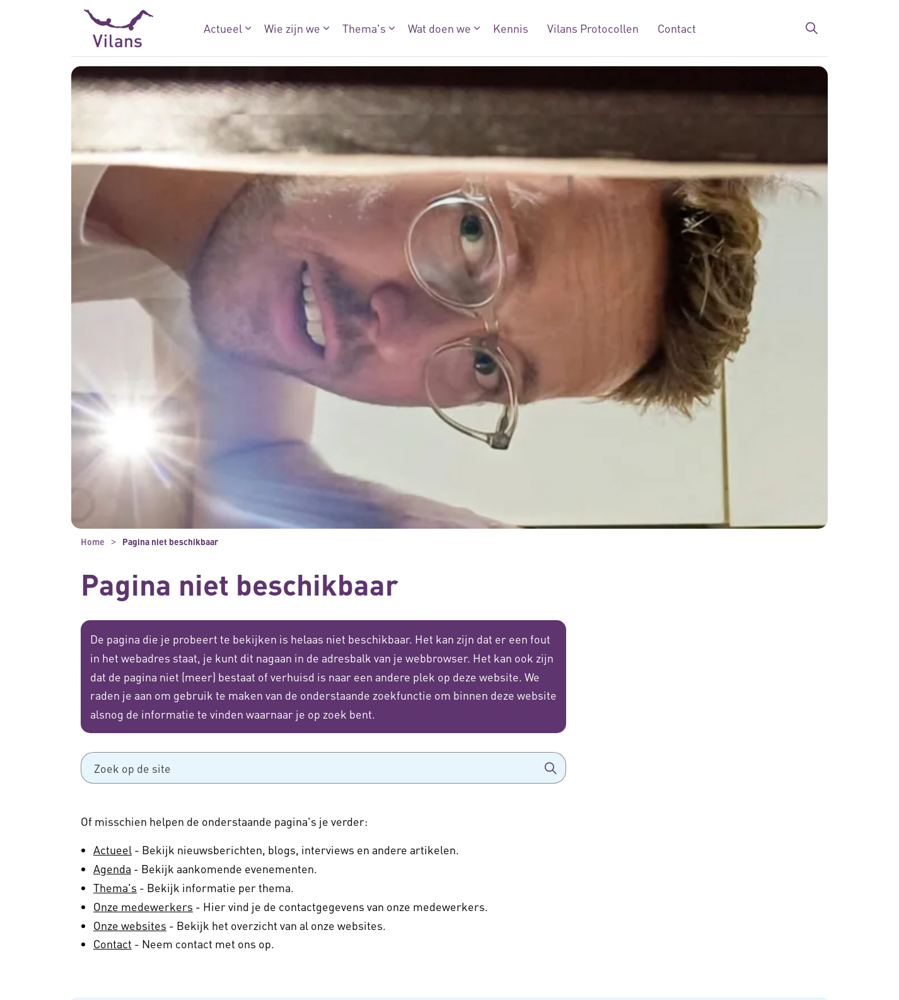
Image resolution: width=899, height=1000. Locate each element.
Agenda (112, 868)
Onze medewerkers (143, 906)
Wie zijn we (292, 28)
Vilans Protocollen (593, 28)
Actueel (223, 28)
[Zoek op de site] (323, 768)
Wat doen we (439, 28)
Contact (677, 28)
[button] (550, 768)
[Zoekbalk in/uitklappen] (811, 28)
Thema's (364, 28)
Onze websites (129, 925)
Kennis (510, 28)
